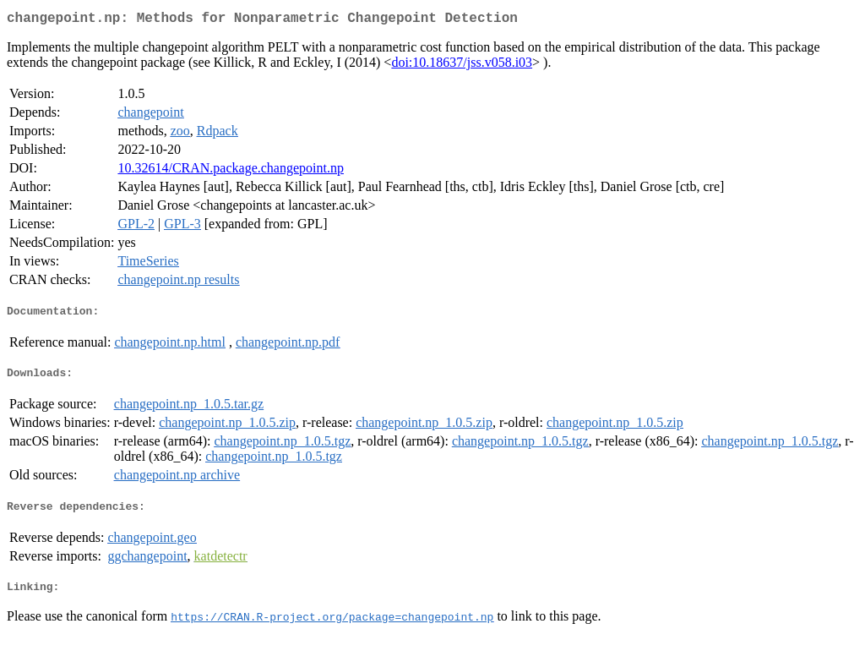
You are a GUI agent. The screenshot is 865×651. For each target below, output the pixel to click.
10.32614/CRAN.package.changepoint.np (230, 171)
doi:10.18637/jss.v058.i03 (461, 65)
